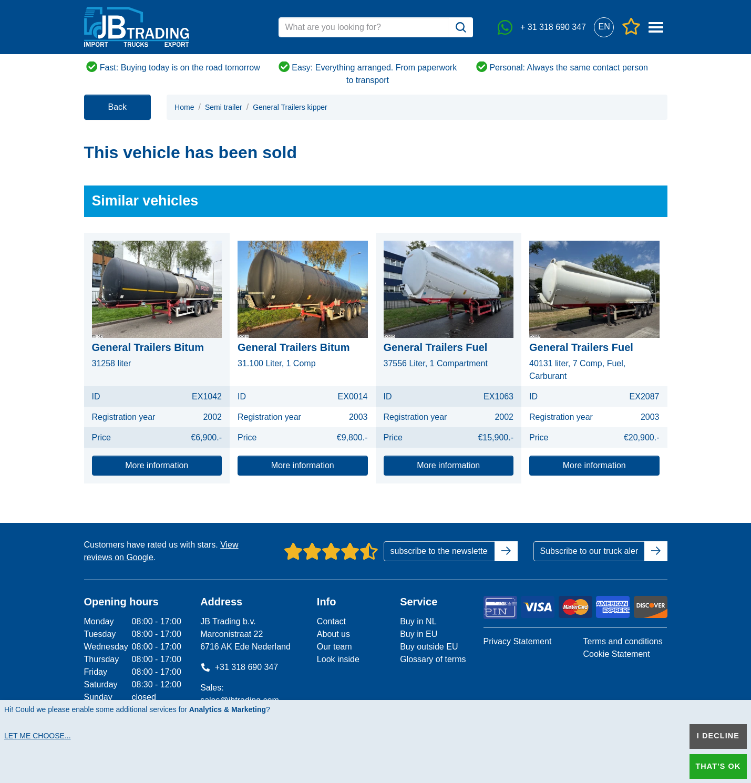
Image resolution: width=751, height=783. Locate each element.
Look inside (338, 659)
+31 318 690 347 (239, 667)
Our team (334, 646)
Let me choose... (37, 736)
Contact (331, 621)
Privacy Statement (517, 641)
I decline (718, 736)
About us (333, 634)
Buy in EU (418, 634)
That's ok (717, 766)
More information (156, 465)
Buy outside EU (429, 646)
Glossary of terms (433, 659)
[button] (604, 27)
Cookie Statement (616, 654)
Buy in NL (418, 621)
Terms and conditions (622, 641)
